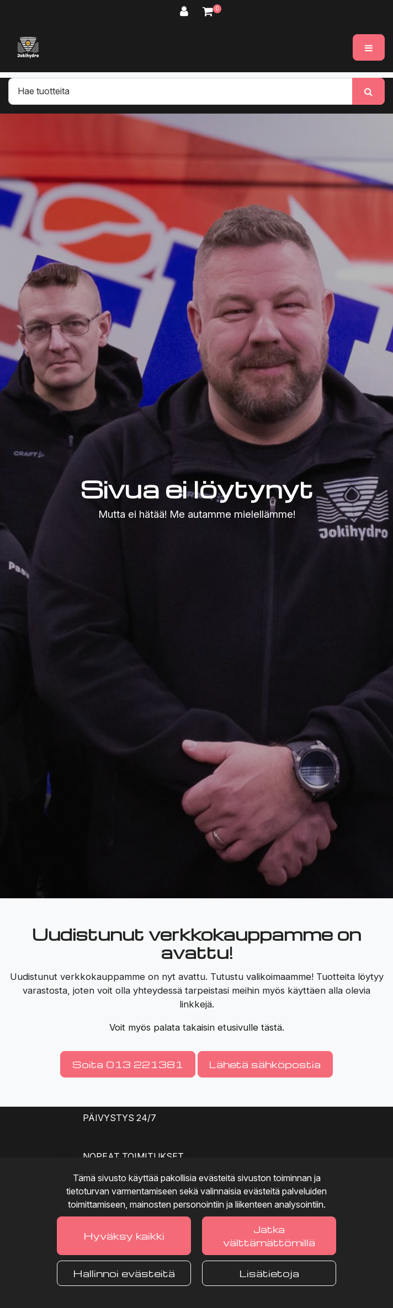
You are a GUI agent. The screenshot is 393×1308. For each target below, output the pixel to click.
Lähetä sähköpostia (265, 1064)
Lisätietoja (269, 1273)
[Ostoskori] (208, 11)
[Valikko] (369, 47)
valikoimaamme (278, 976)
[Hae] (180, 91)
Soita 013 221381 (127, 1064)
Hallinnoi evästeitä (124, 1273)
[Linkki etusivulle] (28, 47)
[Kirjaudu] (186, 11)
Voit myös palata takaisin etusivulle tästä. (196, 1027)
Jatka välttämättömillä (269, 1235)
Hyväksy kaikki (123, 1235)
